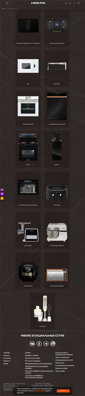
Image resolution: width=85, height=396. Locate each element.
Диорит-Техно (48, 385)
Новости (6, 361)
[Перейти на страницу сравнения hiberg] (70, 3)
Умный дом (59, 363)
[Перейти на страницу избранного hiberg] (74, 3)
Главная (6, 352)
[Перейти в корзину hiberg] (79, 3)
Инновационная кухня (64, 360)
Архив (5, 363)
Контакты (7, 358)
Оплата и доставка (32, 358)
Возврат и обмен (31, 355)
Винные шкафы (61, 368)
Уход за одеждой (62, 357)
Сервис (28, 352)
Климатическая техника (64, 365)
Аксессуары (60, 371)
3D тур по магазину (32, 361)
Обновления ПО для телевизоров (38, 363)
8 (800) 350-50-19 (8, 390)
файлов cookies (39, 390)
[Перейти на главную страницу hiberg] (38, 3)
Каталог (3, 8)
